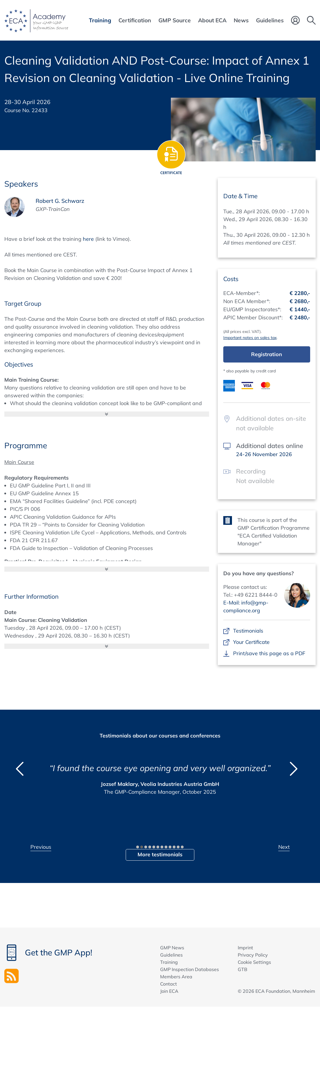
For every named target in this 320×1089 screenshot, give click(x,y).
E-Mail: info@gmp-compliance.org (245, 606)
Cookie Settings (254, 962)
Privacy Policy (253, 955)
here (88, 239)
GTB (242, 969)
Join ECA (169, 991)
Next (284, 847)
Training (169, 962)
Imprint (245, 947)
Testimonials (248, 630)
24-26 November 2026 (264, 454)
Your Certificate (251, 642)
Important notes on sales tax (250, 337)
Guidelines (171, 955)
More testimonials (160, 854)
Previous (40, 847)
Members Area (176, 976)
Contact (168, 984)
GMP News (172, 947)
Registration (266, 354)
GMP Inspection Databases (189, 969)
